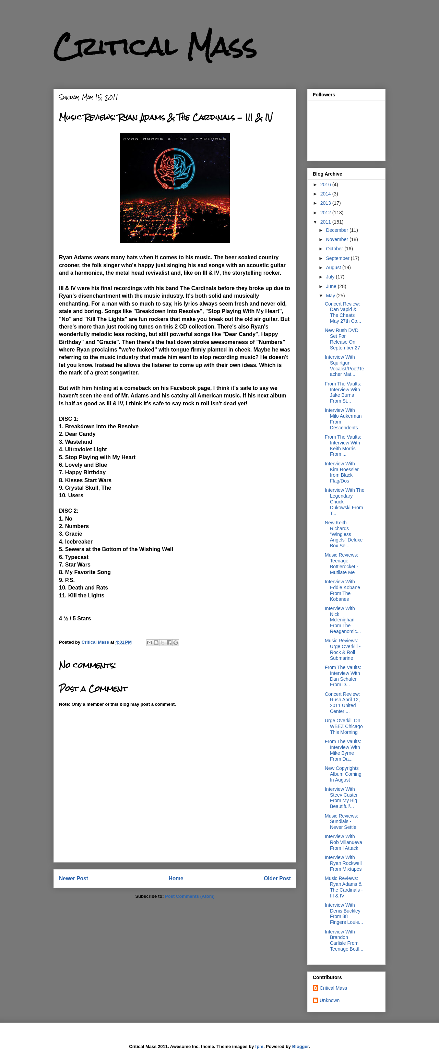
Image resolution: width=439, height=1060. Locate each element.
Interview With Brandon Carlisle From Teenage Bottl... (344, 940)
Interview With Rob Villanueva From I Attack (343, 842)
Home (175, 878)
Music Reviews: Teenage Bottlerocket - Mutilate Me (341, 563)
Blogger (300, 1046)
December (337, 230)
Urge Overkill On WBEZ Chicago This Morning (344, 726)
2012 (326, 212)
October (335, 248)
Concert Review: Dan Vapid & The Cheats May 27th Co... (343, 312)
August (334, 267)
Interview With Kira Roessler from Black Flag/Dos (342, 472)
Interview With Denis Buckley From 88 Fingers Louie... (344, 913)
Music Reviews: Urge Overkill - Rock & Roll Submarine (342, 649)
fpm (259, 1046)
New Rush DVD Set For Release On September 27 (342, 338)
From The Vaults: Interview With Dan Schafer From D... (343, 676)
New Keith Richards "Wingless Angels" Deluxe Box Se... (344, 534)
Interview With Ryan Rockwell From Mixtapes (343, 863)
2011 (326, 222)
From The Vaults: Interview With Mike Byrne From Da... (343, 750)
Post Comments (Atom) (189, 896)
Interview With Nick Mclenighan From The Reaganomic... (343, 620)
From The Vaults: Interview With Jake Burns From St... (343, 392)
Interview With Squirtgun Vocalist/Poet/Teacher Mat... (344, 365)
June (331, 286)
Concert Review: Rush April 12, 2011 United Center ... (342, 702)
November (337, 239)
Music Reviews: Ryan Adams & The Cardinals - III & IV (344, 887)
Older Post (277, 878)
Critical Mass (155, 46)
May (331, 295)
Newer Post (73, 878)
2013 (326, 203)
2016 (326, 184)
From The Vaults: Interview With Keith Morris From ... (343, 445)
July (331, 276)
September (338, 258)
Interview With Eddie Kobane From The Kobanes (342, 590)
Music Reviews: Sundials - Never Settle (341, 821)
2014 (326, 193)
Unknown (330, 1000)
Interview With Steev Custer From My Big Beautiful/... (341, 797)
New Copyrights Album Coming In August (343, 774)
